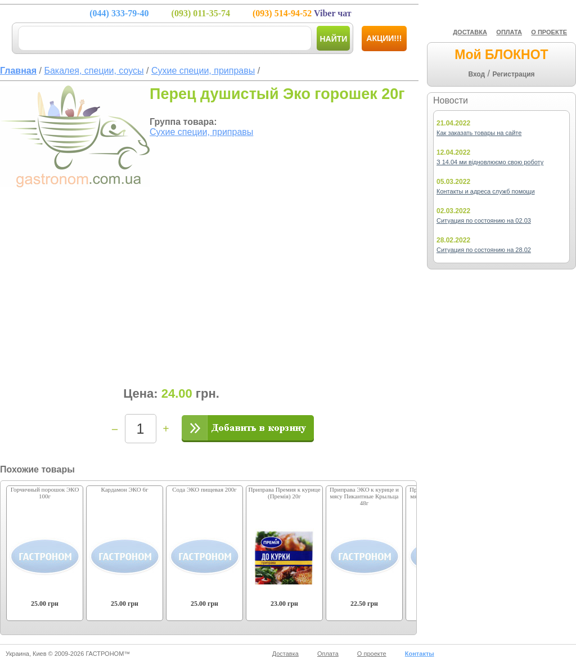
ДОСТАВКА (470, 32)
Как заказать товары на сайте (478, 132)
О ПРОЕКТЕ (549, 32)
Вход (476, 74)
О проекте (371, 653)
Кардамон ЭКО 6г (124, 489)
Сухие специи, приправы (201, 132)
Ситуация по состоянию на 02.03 (483, 220)
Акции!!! (384, 38)
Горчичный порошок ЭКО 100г (45, 493)
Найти (333, 38)
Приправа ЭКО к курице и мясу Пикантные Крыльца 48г (364, 496)
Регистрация (513, 74)
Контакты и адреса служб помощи (485, 191)
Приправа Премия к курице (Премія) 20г (284, 493)
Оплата (328, 653)
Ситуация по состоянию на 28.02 (483, 249)
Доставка (285, 653)
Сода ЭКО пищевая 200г (204, 489)
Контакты (419, 653)
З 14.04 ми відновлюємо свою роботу (489, 162)
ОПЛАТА (509, 32)
